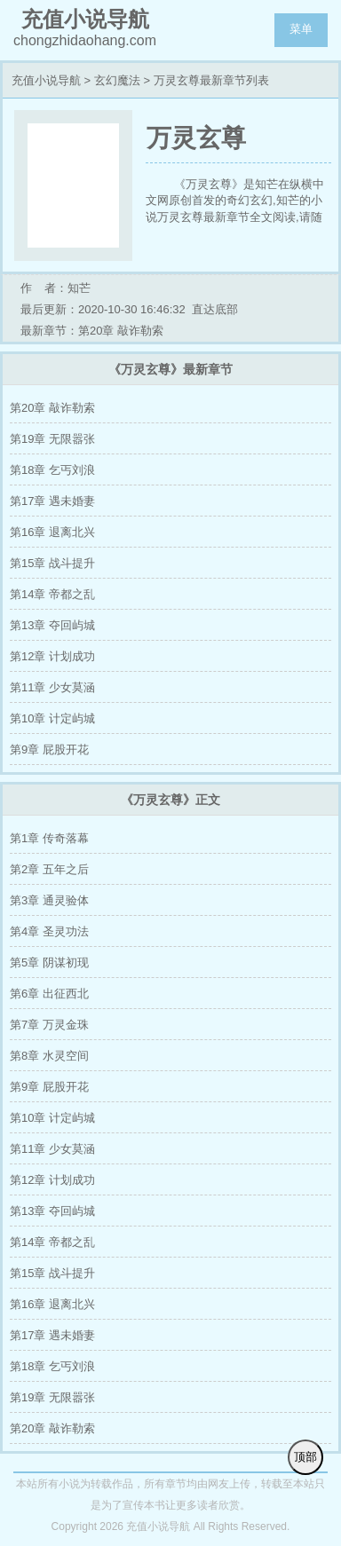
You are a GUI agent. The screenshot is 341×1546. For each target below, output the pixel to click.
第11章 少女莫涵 (52, 687)
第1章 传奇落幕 (49, 838)
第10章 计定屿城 (52, 718)
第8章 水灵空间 (49, 1055)
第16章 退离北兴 (52, 532)
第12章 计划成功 (52, 656)
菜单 (301, 28)
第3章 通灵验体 (49, 900)
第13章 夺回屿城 (52, 625)
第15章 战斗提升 (52, 563)
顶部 (305, 1456)
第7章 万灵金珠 (49, 1024)
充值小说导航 (46, 80)
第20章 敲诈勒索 (52, 407)
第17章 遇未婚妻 (52, 501)
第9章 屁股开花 (49, 749)
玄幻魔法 (117, 80)
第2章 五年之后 (49, 869)
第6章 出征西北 (49, 993)
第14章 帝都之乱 (52, 594)
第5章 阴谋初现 (49, 962)
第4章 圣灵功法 (49, 931)
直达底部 (215, 309)
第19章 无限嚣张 (52, 439)
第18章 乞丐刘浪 (52, 470)
